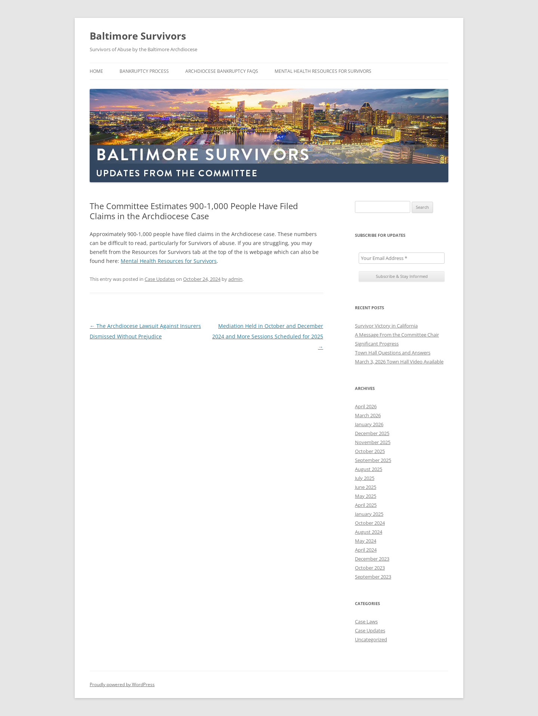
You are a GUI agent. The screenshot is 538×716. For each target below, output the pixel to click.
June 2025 (365, 487)
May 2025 (365, 496)
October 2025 (370, 451)
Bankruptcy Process (144, 71)
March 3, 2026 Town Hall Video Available (399, 361)
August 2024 (368, 532)
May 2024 (365, 540)
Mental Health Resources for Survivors (169, 260)
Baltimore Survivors (138, 36)
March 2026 (368, 415)
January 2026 (369, 424)
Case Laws (366, 621)
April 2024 (366, 549)
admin (235, 279)
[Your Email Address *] (402, 258)
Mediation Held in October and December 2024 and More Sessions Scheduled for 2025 (267, 336)
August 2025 (368, 469)
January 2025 (369, 514)
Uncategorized (371, 639)
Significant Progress (377, 343)
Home (96, 71)
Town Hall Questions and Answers (392, 352)
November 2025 (372, 442)
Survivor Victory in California (386, 325)
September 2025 (373, 460)
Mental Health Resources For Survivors (323, 71)
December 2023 (372, 558)
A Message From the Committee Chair (397, 334)
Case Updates (160, 279)
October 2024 (370, 523)
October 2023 (370, 567)
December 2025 (372, 433)
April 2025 (366, 505)
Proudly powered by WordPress (122, 684)
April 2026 (366, 406)
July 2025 (364, 478)
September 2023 (373, 576)
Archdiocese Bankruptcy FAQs (221, 71)
